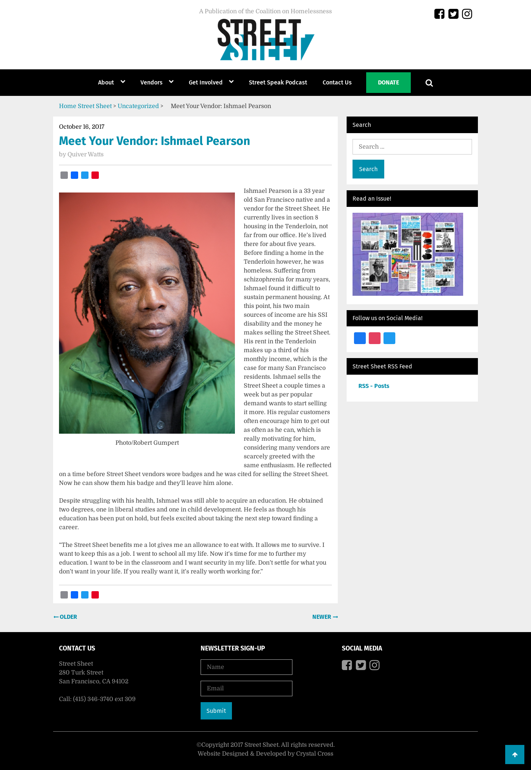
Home (67, 106)
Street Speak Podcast (278, 82)
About (106, 82)
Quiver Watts (85, 154)
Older (67, 616)
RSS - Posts (373, 385)
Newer (322, 616)
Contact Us (337, 82)
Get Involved (206, 82)
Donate (388, 82)
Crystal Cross (314, 753)
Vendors (151, 82)
